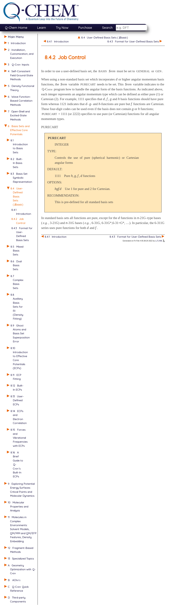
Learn (41, 27)
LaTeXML (160, 241)
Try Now (62, 27)
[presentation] (116, 79)
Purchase (85, 27)
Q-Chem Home (16, 27)
